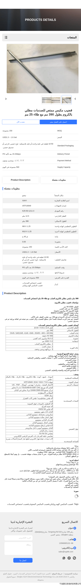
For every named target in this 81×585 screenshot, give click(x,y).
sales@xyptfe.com (65, 552)
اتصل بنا (23, 560)
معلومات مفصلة (59, 180)
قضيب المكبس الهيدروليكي (61, 504)
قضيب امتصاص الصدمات (18, 504)
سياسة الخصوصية (71, 574)
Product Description (20, 180)
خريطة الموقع (57, 574)
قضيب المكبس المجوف (39, 504)
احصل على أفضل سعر (59, 122)
